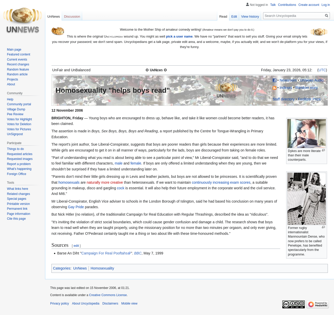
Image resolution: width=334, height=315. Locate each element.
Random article (17, 74)
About (11, 84)
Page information (18, 214)
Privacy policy (59, 303)
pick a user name (179, 36)
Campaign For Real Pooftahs (104, 253)
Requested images (20, 159)
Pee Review (15, 114)
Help (10, 99)
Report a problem (19, 164)
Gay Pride (76, 207)
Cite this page (16, 218)
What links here (17, 189)
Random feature (18, 69)
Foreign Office (16, 174)
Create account (308, 5)
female (136, 163)
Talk (273, 5)
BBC (138, 253)
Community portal (19, 104)
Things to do (15, 149)
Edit (234, 16)
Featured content (18, 54)
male (118, 163)
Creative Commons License (108, 295)
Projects (12, 79)
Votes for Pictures (19, 129)
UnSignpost (15, 134)
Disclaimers (110, 303)
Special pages (16, 199)
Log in (325, 5)
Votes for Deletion (19, 124)
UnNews (80, 268)
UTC (322, 70)
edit (76, 246)
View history (250, 16)
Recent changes (18, 64)
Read (223, 16)
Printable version (18, 204)
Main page (14, 49)
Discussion (72, 16)
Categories (61, 268)
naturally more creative (105, 182)
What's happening (19, 169)
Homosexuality (102, 268)
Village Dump (16, 109)
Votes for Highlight (19, 119)
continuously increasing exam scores (221, 182)
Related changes (18, 194)
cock (120, 188)
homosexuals (69, 182)
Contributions (287, 5)
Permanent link (17, 209)
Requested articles (19, 154)
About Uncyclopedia (85, 303)
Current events (17, 59)
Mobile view (129, 303)
